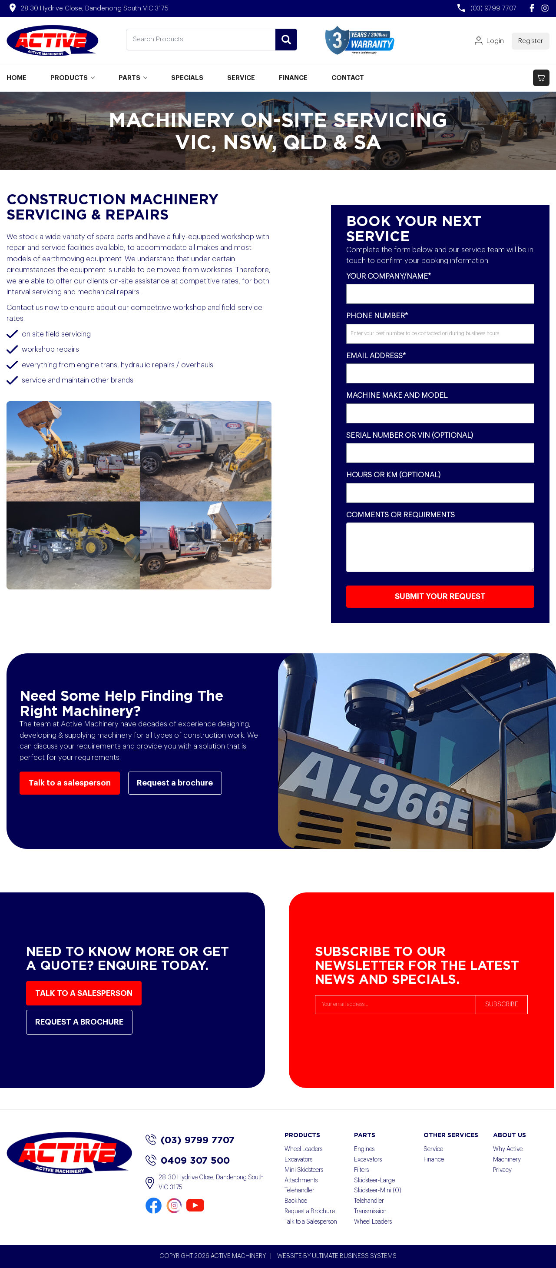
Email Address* (376, 355)
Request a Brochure (310, 1211)
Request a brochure (175, 783)
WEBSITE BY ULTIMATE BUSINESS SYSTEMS (337, 1256)
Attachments (301, 1181)
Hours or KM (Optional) (393, 475)
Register (530, 41)
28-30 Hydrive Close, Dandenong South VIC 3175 (205, 1183)
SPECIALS (187, 78)
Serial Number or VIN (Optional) (409, 435)
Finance (434, 1160)
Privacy (502, 1170)
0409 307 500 (188, 1160)
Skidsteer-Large (374, 1181)
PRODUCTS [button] (72, 78)
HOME (16, 78)
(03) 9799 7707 (190, 1140)
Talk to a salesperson (70, 783)
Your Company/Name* (388, 276)
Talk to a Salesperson (311, 1222)
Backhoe (296, 1201)
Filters (361, 1170)
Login (489, 41)
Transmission (370, 1211)
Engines (364, 1149)
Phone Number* (377, 315)
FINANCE (293, 78)
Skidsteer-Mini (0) (377, 1191)
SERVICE (241, 78)
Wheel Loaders (303, 1149)
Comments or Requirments (400, 515)
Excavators (298, 1160)
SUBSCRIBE (501, 1005)
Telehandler (299, 1191)
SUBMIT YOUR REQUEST (440, 596)
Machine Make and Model (396, 395)
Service (433, 1149)
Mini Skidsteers (304, 1170)
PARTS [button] (133, 78)
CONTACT (347, 78)
